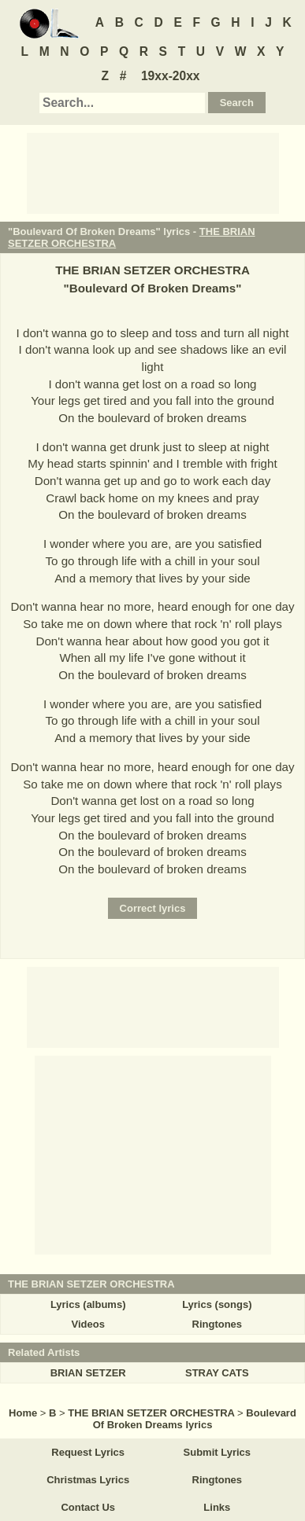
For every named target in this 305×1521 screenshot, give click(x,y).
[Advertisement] (153, 172)
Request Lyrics (88, 1452)
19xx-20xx (170, 76)
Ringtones (217, 1324)
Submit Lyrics (217, 1452)
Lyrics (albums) (88, 1304)
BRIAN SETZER (88, 1373)
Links (216, 1507)
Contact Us (88, 1507)
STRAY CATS (217, 1373)
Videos (87, 1324)
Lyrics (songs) (216, 1304)
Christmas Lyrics (87, 1480)
